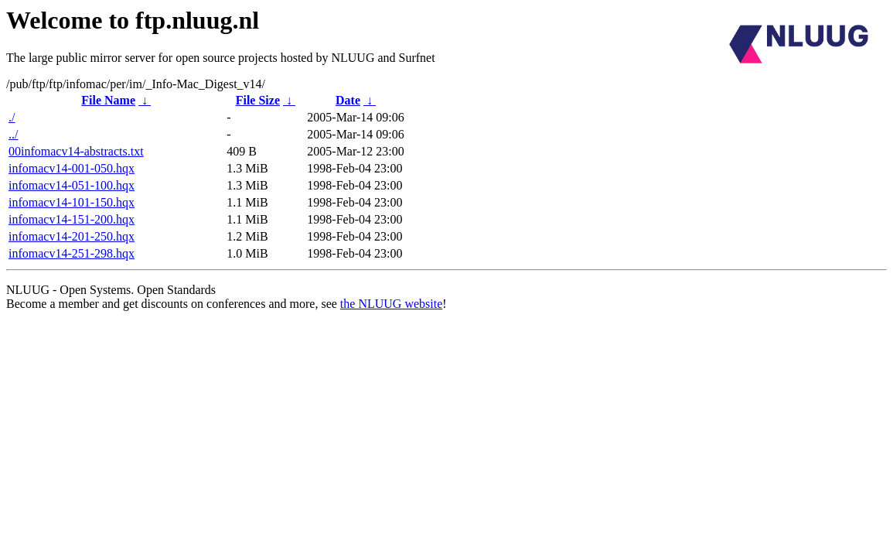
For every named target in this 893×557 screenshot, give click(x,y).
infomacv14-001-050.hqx (72, 168)
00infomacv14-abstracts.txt (76, 151)
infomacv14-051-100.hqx (72, 185)
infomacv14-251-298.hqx (72, 253)
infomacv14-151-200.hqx (72, 219)
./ (12, 117)
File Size (258, 100)
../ (13, 134)
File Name (108, 100)
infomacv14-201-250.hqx (72, 236)
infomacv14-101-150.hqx (72, 202)
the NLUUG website (391, 303)
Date (348, 100)
